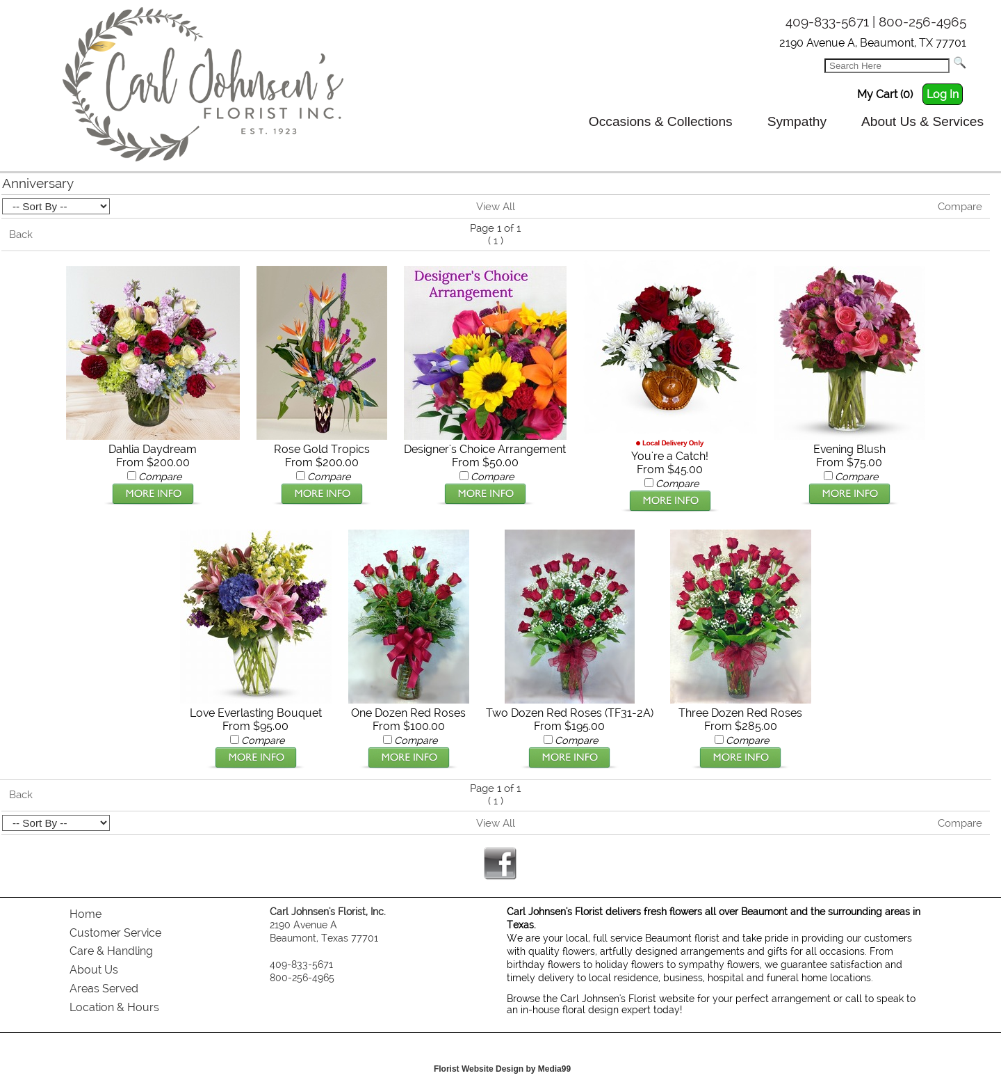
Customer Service (115, 932)
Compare (960, 206)
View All (495, 206)
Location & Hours (114, 1007)
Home (85, 914)
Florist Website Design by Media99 (502, 1069)
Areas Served (104, 988)
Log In (943, 94)
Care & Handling (111, 951)
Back (21, 234)
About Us (94, 969)
